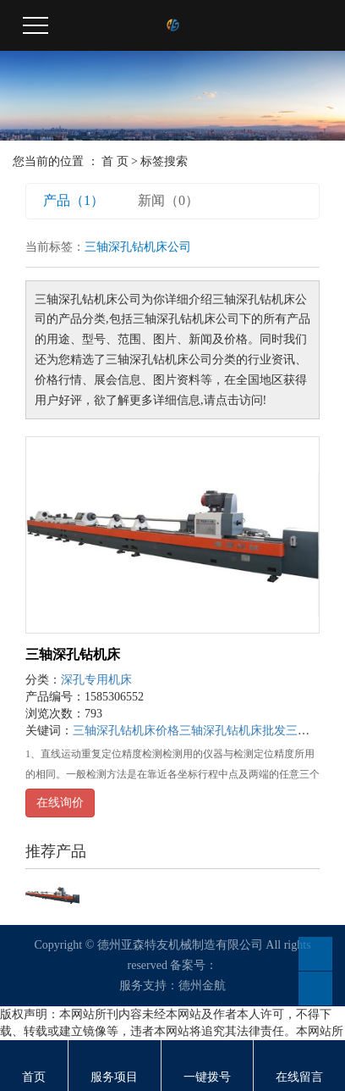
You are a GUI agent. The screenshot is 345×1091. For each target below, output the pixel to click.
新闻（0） (168, 200)
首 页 (115, 161)
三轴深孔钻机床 (72, 654)
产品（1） (73, 200)
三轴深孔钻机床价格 (126, 730)
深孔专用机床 (96, 679)
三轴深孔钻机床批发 (232, 730)
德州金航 (202, 985)
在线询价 (60, 802)
